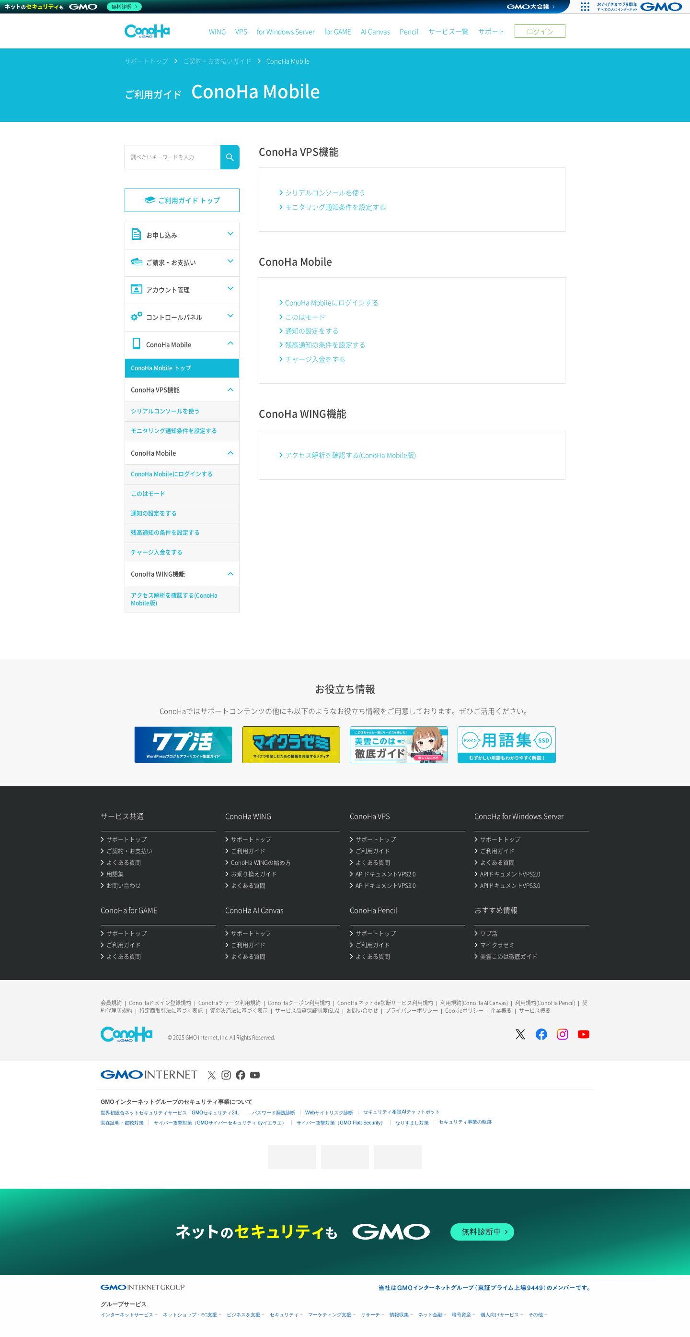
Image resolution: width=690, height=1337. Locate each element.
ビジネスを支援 (243, 1314)
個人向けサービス (500, 1314)
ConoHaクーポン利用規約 (299, 1003)
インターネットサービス (127, 1314)
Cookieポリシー (464, 1010)
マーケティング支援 (329, 1314)
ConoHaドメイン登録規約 (160, 1003)
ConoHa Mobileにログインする (332, 302)
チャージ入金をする (315, 359)
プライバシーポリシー (411, 1010)
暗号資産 (461, 1314)
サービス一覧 (448, 31)
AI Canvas (375, 31)
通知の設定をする (312, 330)
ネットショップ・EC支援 (190, 1314)
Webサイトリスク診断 (329, 1112)
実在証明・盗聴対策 (122, 1122)
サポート (491, 31)
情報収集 (399, 1314)
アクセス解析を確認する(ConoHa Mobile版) (350, 455)
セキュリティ (284, 1314)
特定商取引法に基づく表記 (171, 1010)
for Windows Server (286, 31)
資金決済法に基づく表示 (239, 1010)
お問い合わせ (362, 1010)
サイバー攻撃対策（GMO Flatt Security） (341, 1122)
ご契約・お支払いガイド (217, 60)
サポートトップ (146, 60)
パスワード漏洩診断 (273, 1112)
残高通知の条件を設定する (325, 344)
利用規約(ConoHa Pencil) (545, 1003)
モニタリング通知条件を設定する (335, 207)
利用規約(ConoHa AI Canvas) (474, 1003)
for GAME (337, 31)
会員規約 (111, 1003)
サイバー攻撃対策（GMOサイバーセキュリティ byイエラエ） (220, 1122)
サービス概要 (535, 1010)
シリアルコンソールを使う (325, 192)
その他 (536, 1314)
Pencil (409, 31)
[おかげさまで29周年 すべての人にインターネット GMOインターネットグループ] (641, 6)
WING (217, 31)
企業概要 (501, 1010)
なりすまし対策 (412, 1122)
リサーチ (370, 1314)
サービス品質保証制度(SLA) (307, 1010)
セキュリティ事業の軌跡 (465, 1121)
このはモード (305, 316)
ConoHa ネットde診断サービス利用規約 (385, 1003)
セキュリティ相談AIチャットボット (401, 1111)
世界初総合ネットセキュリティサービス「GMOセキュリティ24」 (171, 1112)
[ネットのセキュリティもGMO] (73, 6)
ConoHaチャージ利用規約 (229, 1003)
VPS (241, 31)
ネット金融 (430, 1314)
